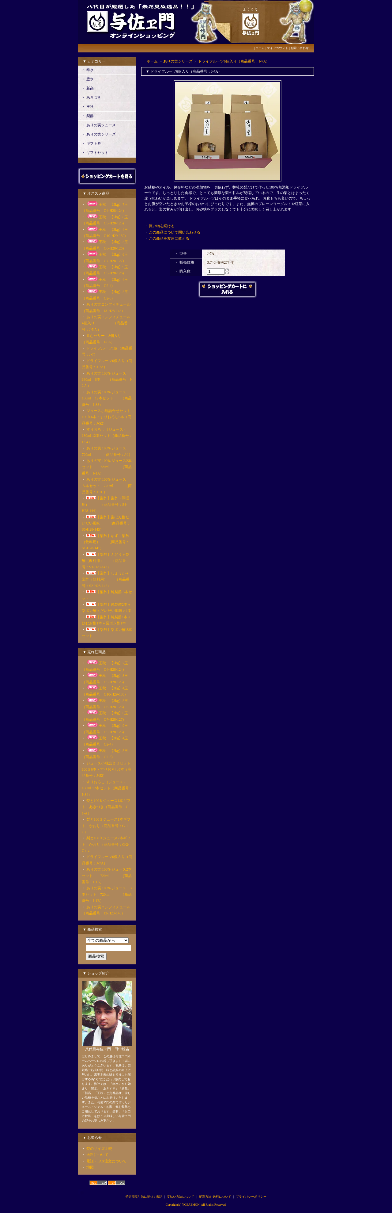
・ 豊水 (88, 79)
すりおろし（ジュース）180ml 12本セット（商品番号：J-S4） (107, 435)
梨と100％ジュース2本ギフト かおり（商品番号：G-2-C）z (106, 844)
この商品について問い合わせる (174, 232)
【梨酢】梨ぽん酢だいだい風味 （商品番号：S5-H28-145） (106, 523)
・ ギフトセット (95, 153)
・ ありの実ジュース (99, 125)
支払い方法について (180, 1196)
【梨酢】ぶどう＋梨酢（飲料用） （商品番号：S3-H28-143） (105, 560)
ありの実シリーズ (178, 61)
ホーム (260, 48)
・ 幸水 (88, 70)
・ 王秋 (88, 107)
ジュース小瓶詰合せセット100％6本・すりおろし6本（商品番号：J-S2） (106, 417)
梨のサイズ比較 (99, 1148)
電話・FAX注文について (106, 1161)
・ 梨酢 (88, 116)
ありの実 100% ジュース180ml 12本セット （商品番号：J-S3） (107, 398)
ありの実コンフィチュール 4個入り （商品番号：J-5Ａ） (108, 323)
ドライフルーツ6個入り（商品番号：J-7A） (234, 61)
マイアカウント (277, 48)
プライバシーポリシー (251, 1196)
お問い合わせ (299, 48)
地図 (90, 1167)
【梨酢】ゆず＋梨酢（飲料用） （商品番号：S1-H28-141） (106, 542)
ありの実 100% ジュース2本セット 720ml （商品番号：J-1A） (107, 467)
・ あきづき (91, 97)
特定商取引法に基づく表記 (144, 1196)
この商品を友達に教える (169, 238)
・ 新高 (88, 88)
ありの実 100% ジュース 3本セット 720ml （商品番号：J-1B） (107, 894)
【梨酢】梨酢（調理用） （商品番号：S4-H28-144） (105, 504)
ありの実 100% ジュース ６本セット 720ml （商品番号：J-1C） (107, 485)
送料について (97, 1155)
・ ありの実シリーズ (99, 134)
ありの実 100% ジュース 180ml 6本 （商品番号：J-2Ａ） (108, 379)
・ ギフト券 (91, 143)
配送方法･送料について (215, 1196)
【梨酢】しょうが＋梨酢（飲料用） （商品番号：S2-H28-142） (106, 579)
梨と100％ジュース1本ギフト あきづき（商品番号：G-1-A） (106, 807)
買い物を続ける (162, 226)
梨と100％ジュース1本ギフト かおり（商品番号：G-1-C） (106, 825)
